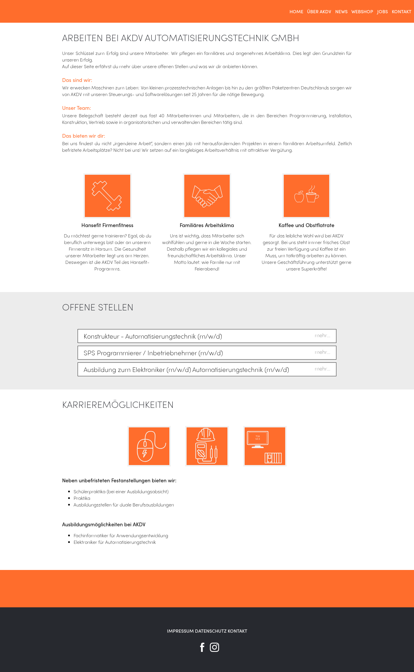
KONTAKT (237, 630)
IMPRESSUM (180, 630)
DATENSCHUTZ (211, 630)
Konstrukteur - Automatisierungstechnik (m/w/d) (153, 336)
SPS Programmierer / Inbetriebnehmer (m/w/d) (153, 352)
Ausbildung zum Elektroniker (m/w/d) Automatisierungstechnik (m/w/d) (186, 369)
